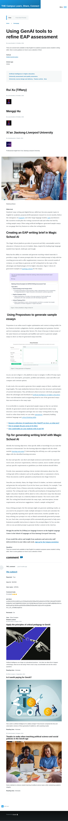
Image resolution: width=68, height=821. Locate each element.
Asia (45, 79)
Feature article (38, 79)
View (9, 17)
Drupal (14, 814)
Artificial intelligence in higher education (22, 74)
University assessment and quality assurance (23, 76)
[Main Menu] (62, 7)
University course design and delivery (21, 79)
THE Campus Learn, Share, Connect (20, 6)
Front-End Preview (21, 17)
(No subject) (11, 572)
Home (7, 23)
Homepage (16, 23)
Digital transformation (12, 57)
